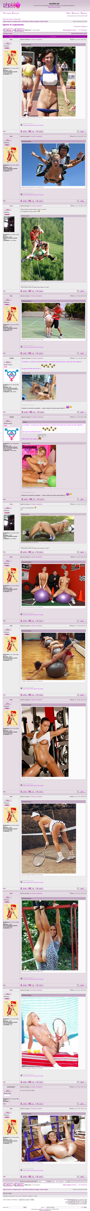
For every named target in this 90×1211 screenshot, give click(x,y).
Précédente (73, 30)
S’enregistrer (7, 13)
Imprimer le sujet (8, 33)
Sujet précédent (75, 33)
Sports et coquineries (13, 25)
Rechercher (75, 13)
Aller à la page (66, 30)
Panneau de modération (80, 26)
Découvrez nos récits (54, 7)
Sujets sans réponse (8, 19)
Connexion (15, 13)
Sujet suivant (83, 33)
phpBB (40, 1209)
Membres (84, 13)
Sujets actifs (17, 19)
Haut (4, 131)
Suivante (85, 30)
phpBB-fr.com (47, 1210)
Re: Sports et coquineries (36, 39)
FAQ (69, 13)
